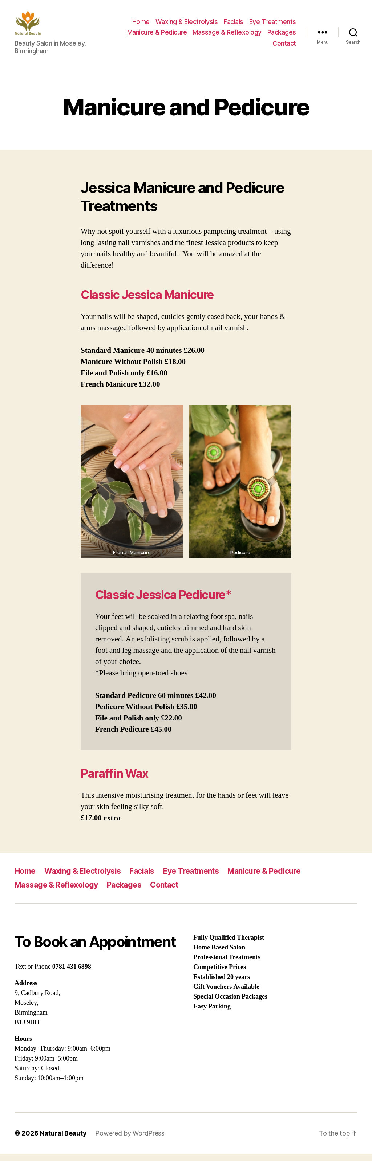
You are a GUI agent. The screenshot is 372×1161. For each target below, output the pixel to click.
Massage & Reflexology (227, 36)
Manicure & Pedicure (157, 36)
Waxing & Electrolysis (186, 25)
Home (141, 25)
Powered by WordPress (130, 1140)
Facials (233, 25)
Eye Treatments (272, 25)
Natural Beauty (63, 1140)
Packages (281, 36)
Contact (284, 47)
